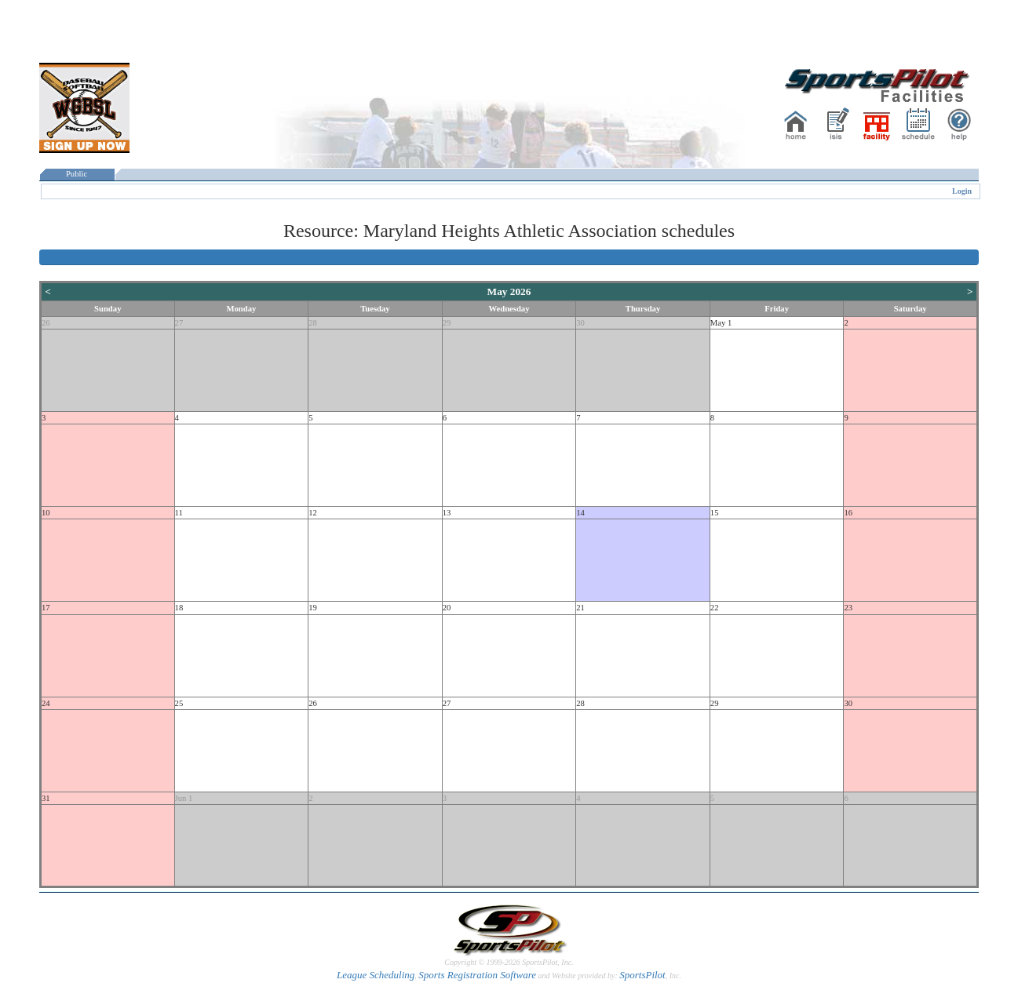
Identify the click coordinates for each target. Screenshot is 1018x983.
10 (46, 512)
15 (714, 512)
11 (179, 512)
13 (447, 512)
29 (447, 323)
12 (312, 512)
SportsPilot (642, 975)
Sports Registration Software (477, 975)
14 (580, 512)
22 (714, 607)
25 (179, 703)
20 (447, 607)
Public (77, 173)
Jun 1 (184, 798)
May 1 (721, 323)
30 (580, 323)
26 (46, 323)
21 (580, 607)
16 (848, 512)
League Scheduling (375, 975)
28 (312, 323)
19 (312, 607)
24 (46, 703)
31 (46, 798)
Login (962, 191)
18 (179, 607)
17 (46, 607)
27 (179, 323)
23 (848, 607)
